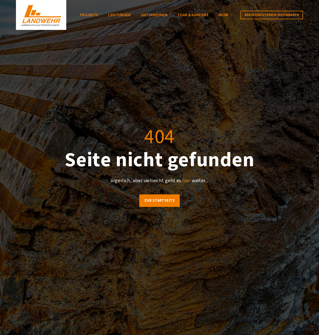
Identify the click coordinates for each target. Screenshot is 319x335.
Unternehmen (154, 15)
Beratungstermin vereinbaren (272, 15)
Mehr (227, 15)
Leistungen (119, 15)
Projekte (89, 15)
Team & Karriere (193, 15)
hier (186, 180)
